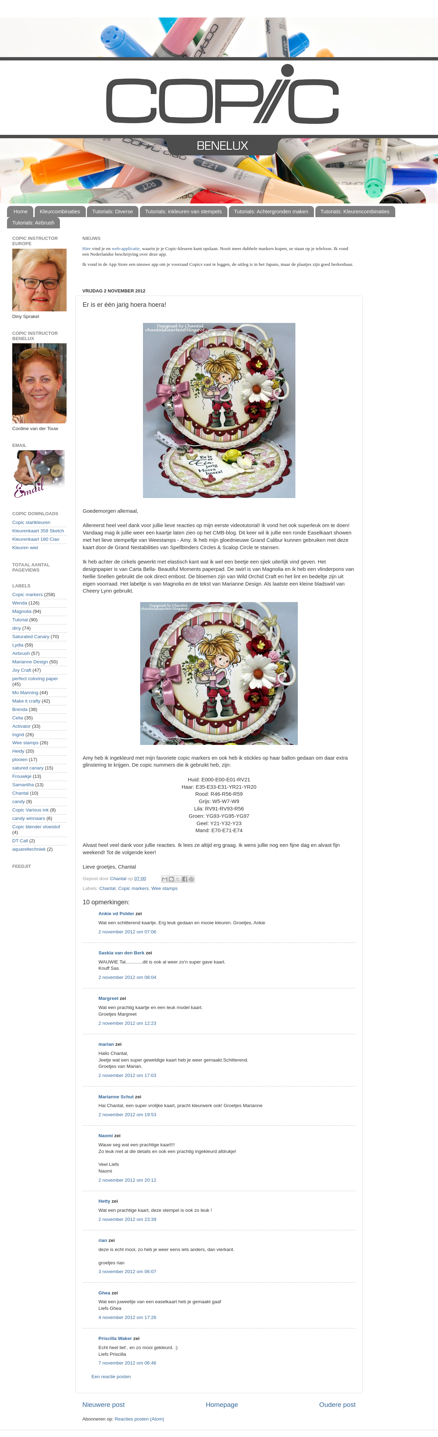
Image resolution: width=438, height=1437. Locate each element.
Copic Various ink (30, 810)
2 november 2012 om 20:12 (127, 1180)
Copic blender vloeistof (36, 826)
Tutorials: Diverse (112, 211)
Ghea (104, 1293)
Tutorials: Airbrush (33, 223)
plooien (20, 759)
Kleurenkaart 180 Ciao (35, 539)
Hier (87, 248)
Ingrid (18, 734)
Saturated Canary (30, 636)
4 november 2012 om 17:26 (127, 1317)
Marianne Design (30, 661)
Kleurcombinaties (60, 211)
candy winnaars (28, 818)
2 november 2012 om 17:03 (127, 1075)
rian (102, 1240)
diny (16, 628)
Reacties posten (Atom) (139, 1419)
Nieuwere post (103, 1404)
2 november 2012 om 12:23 (127, 1023)
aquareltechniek (29, 849)
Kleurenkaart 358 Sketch (38, 530)
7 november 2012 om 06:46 (127, 1363)
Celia (17, 717)
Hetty (104, 1201)
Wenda (19, 603)
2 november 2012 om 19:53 (127, 1114)
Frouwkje (22, 776)
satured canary (27, 768)
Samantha (23, 784)
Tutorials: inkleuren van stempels (183, 211)
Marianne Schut (116, 1096)
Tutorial (20, 619)
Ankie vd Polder (116, 913)
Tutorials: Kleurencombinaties (355, 211)
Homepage (222, 1404)
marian (106, 1044)
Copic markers (133, 888)
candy (18, 801)
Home (21, 211)
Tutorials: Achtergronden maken (271, 211)
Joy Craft (21, 670)
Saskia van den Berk (121, 952)
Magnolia (22, 611)
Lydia (17, 645)
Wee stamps (164, 888)
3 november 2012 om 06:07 (127, 1271)
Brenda (20, 709)
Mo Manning (25, 692)
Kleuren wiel (25, 547)
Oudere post (337, 1404)
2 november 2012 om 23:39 (127, 1219)
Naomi (105, 1135)
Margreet (108, 998)
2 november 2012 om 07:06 (127, 931)
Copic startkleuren (31, 522)
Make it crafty (26, 701)
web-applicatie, (126, 248)
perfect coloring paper (35, 678)
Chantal (107, 888)
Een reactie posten (111, 1376)
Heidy (18, 751)
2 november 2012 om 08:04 (127, 977)
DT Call (20, 840)
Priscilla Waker (115, 1338)
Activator (21, 726)
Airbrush (21, 653)
